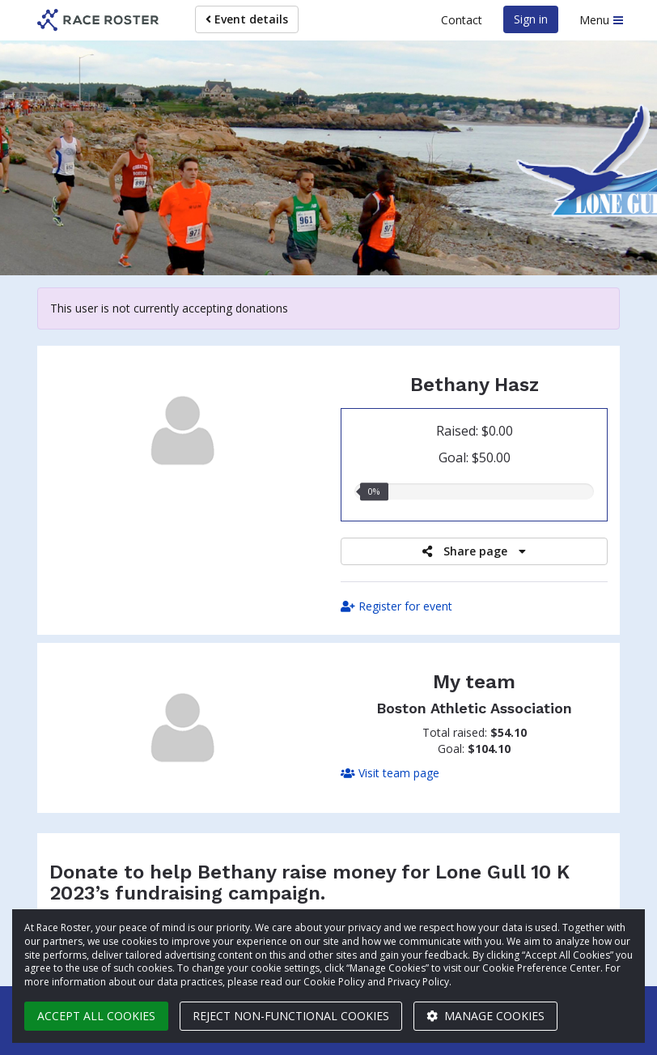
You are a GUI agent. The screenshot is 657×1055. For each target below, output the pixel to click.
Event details (247, 19)
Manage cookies (485, 1015)
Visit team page (390, 773)
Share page (474, 551)
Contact (461, 20)
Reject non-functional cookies (291, 1015)
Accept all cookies (96, 1015)
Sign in (531, 19)
